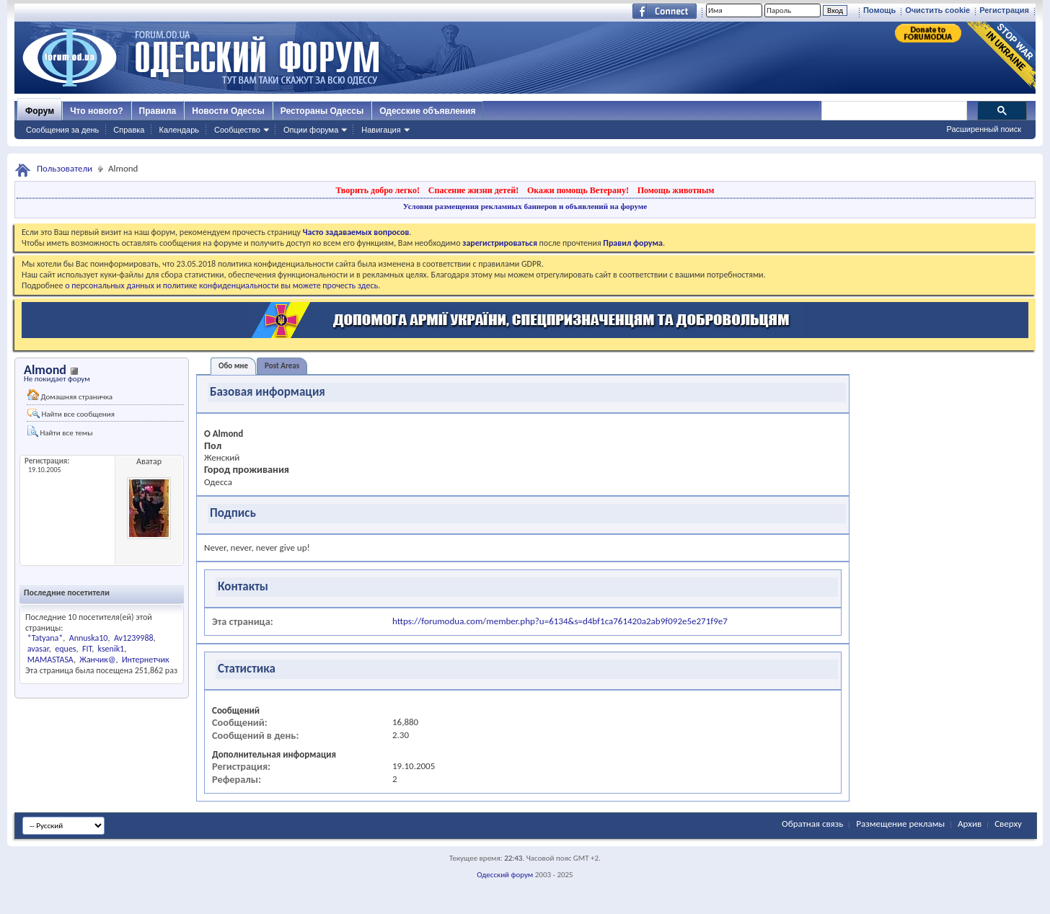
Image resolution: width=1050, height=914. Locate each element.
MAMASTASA (50, 660)
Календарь (179, 129)
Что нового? (96, 111)
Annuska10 (88, 638)
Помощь (879, 10)
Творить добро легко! (377, 190)
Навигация (380, 129)
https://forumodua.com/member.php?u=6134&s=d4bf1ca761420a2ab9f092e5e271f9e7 (560, 621)
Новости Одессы (228, 111)
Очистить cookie (937, 10)
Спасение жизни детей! (473, 190)
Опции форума (310, 129)
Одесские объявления (427, 111)
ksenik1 (111, 649)
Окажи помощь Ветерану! (578, 190)
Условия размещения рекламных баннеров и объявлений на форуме (525, 206)
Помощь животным (676, 190)
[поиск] (893, 111)
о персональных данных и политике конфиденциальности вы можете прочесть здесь (221, 285)
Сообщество (237, 129)
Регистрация (1004, 10)
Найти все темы (59, 431)
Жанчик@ (97, 660)
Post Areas (282, 366)
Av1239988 (134, 638)
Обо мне (233, 366)
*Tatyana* (45, 638)
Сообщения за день (62, 129)
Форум (39, 111)
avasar (38, 649)
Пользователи (64, 168)
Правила (158, 111)
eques (65, 649)
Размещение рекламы (900, 823)
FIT (87, 649)
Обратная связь (812, 823)
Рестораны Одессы (322, 111)
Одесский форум (505, 874)
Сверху (1008, 823)
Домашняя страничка (69, 395)
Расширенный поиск (983, 129)
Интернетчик (145, 660)
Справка (128, 129)
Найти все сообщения (71, 414)
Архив (969, 823)
